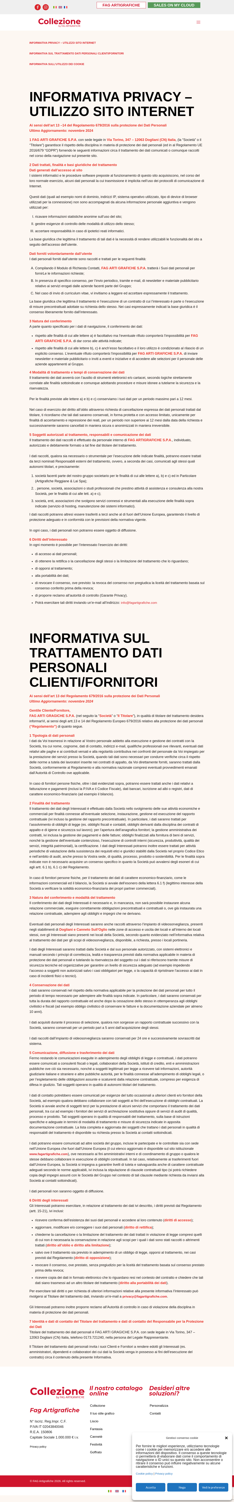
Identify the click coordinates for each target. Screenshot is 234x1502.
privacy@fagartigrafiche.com (146, 1297)
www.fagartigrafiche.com (49, 1155)
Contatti (156, 1416)
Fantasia (96, 1433)
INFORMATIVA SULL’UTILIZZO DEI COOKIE (58, 65)
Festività (96, 1450)
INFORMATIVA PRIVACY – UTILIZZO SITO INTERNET (64, 43)
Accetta (151, 1487)
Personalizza (159, 1407)
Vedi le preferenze (213, 1487)
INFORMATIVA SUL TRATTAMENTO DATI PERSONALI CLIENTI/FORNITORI (79, 54)
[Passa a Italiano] (109, 1497)
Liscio (94, 1424)
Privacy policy (164, 1473)
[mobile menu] (198, 23)
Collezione (98, 1407)
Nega (182, 1487)
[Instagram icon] (46, 7)
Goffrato (96, 1458)
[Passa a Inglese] (117, 1497)
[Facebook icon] (38, 7)
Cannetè (96, 1441)
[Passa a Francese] (124, 1497)
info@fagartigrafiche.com (140, 604)
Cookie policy (144, 1473)
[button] (226, 1438)
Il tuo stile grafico (103, 1416)
